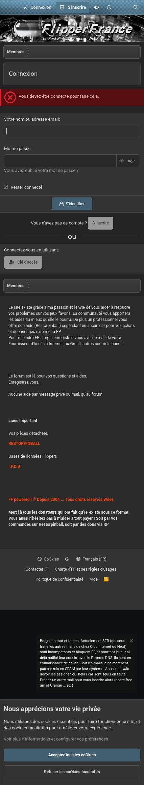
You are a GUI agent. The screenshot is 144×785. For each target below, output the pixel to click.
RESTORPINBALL (24, 443)
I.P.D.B (14, 466)
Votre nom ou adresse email (31, 119)
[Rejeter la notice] (131, 641)
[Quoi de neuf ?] (122, 7)
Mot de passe (17, 148)
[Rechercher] (136, 7)
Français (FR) (91, 559)
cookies (48, 721)
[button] (109, 7)
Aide (94, 579)
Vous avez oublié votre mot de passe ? (41, 170)
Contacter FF (37, 569)
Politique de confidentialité (59, 579)
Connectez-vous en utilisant (31, 249)
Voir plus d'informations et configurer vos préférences (56, 739)
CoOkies (48, 559)
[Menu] (8, 7)
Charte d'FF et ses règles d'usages (85, 569)
